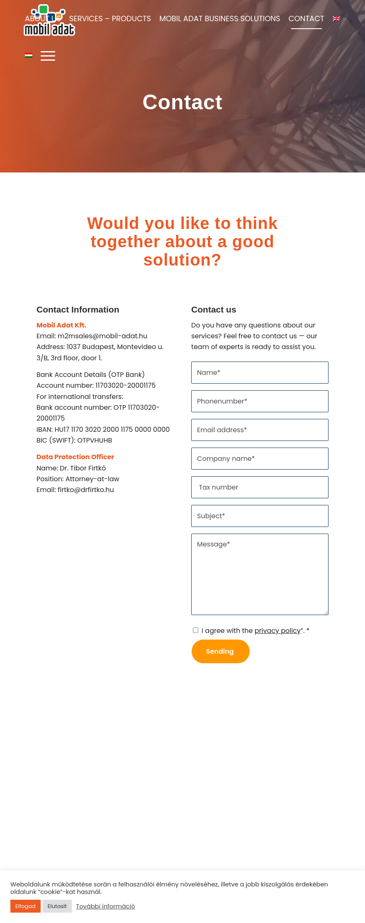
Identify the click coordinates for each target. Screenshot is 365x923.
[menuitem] (43, 18)
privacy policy (278, 630)
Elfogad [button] (25, 906)
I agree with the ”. (255, 630)
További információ (105, 906)
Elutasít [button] (57, 906)
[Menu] (45, 55)
